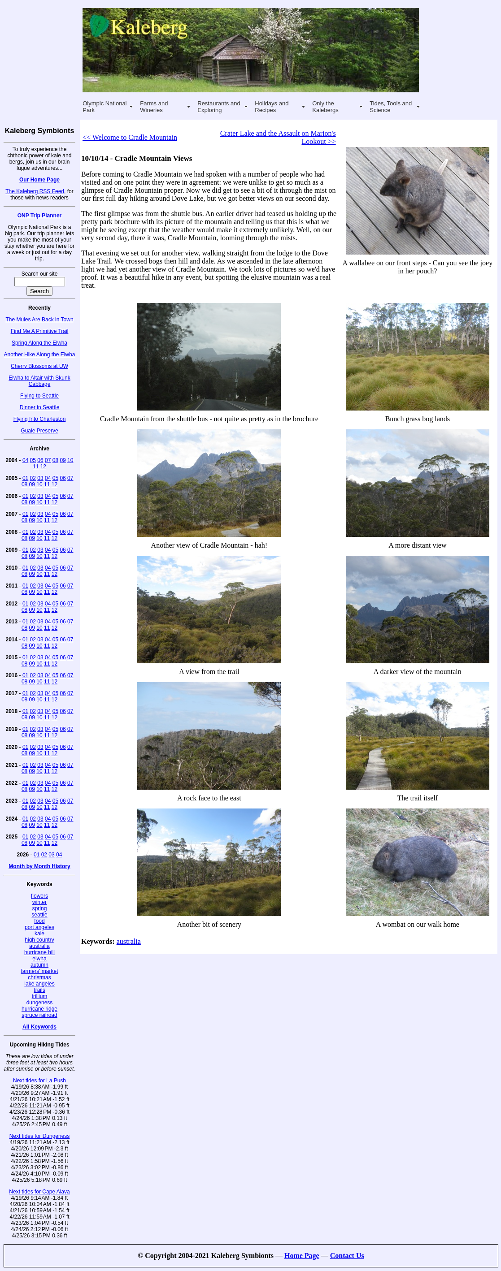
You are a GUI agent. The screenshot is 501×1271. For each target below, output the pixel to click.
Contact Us (347, 1255)
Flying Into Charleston (39, 419)
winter (39, 902)
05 (33, 460)
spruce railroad (39, 1015)
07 (48, 460)
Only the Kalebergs (325, 106)
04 (25, 460)
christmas (39, 977)
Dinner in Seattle (40, 407)
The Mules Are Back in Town (39, 319)
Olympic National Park (104, 106)
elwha (39, 958)
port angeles (39, 927)
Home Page (301, 1255)
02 (33, 478)
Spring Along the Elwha (39, 343)
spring (39, 908)
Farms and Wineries (154, 106)
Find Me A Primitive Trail (40, 331)
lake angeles (39, 984)
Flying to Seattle (39, 396)
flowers (39, 896)
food (39, 921)
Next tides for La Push (39, 1080)
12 (43, 466)
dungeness (39, 1002)
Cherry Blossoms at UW (39, 366)
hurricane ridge (39, 1009)
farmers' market (39, 971)
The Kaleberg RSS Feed (34, 191)
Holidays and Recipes (271, 106)
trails (39, 990)
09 (62, 460)
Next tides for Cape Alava (39, 1192)
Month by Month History (39, 866)
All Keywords (39, 1027)
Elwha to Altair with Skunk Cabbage (39, 381)
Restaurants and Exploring (218, 106)
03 (40, 478)
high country (39, 940)
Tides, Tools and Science (391, 106)
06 (40, 460)
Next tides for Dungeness (39, 1136)
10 (70, 460)
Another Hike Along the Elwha (39, 354)
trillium (40, 996)
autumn (39, 965)
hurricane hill (39, 952)
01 (25, 478)
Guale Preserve (39, 431)
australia (39, 946)
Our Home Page (39, 180)
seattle (39, 915)
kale (39, 933)
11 (36, 466)
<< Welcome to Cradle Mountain (130, 137)
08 (55, 460)
